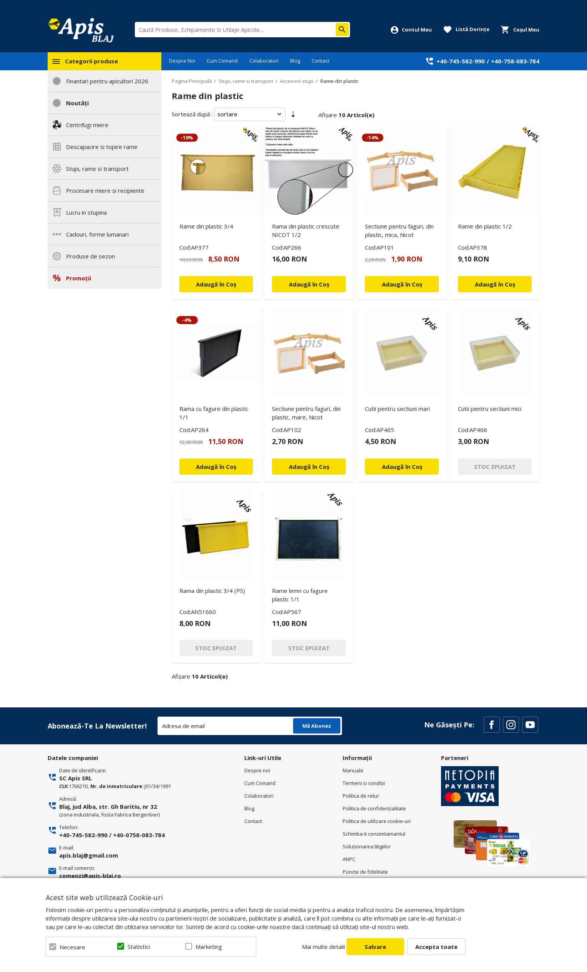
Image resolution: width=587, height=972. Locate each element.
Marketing (209, 946)
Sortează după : (192, 114)
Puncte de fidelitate (365, 871)
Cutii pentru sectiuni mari (397, 408)
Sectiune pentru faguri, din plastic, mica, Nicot (399, 230)
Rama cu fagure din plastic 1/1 (213, 413)
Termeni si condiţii (364, 783)
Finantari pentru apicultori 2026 (107, 81)
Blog (295, 60)
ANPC (349, 859)
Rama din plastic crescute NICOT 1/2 (305, 230)
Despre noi (257, 770)
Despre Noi (182, 60)
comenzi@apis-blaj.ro (90, 875)
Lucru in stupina (86, 212)
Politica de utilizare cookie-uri (377, 821)
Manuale (353, 770)
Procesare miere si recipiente (105, 190)
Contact (320, 60)
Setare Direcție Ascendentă (293, 115)
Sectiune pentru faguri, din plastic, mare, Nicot (306, 413)
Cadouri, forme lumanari (97, 234)
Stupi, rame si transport (97, 168)
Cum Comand (222, 60)
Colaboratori (264, 60)
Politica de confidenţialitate (374, 808)
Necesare (72, 947)
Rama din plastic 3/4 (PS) (212, 590)
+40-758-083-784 (515, 61)
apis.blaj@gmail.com (88, 855)
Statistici (139, 946)
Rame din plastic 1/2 (485, 226)
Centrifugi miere (87, 125)
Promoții (78, 278)
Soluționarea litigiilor (367, 846)
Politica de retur (361, 795)
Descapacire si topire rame (102, 147)
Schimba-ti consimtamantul (374, 833)
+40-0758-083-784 (139, 835)
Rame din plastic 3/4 (206, 226)
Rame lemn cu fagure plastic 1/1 (300, 595)
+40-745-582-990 (460, 61)
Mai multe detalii (323, 946)
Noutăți (77, 103)
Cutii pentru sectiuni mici (489, 408)
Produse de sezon (90, 256)
